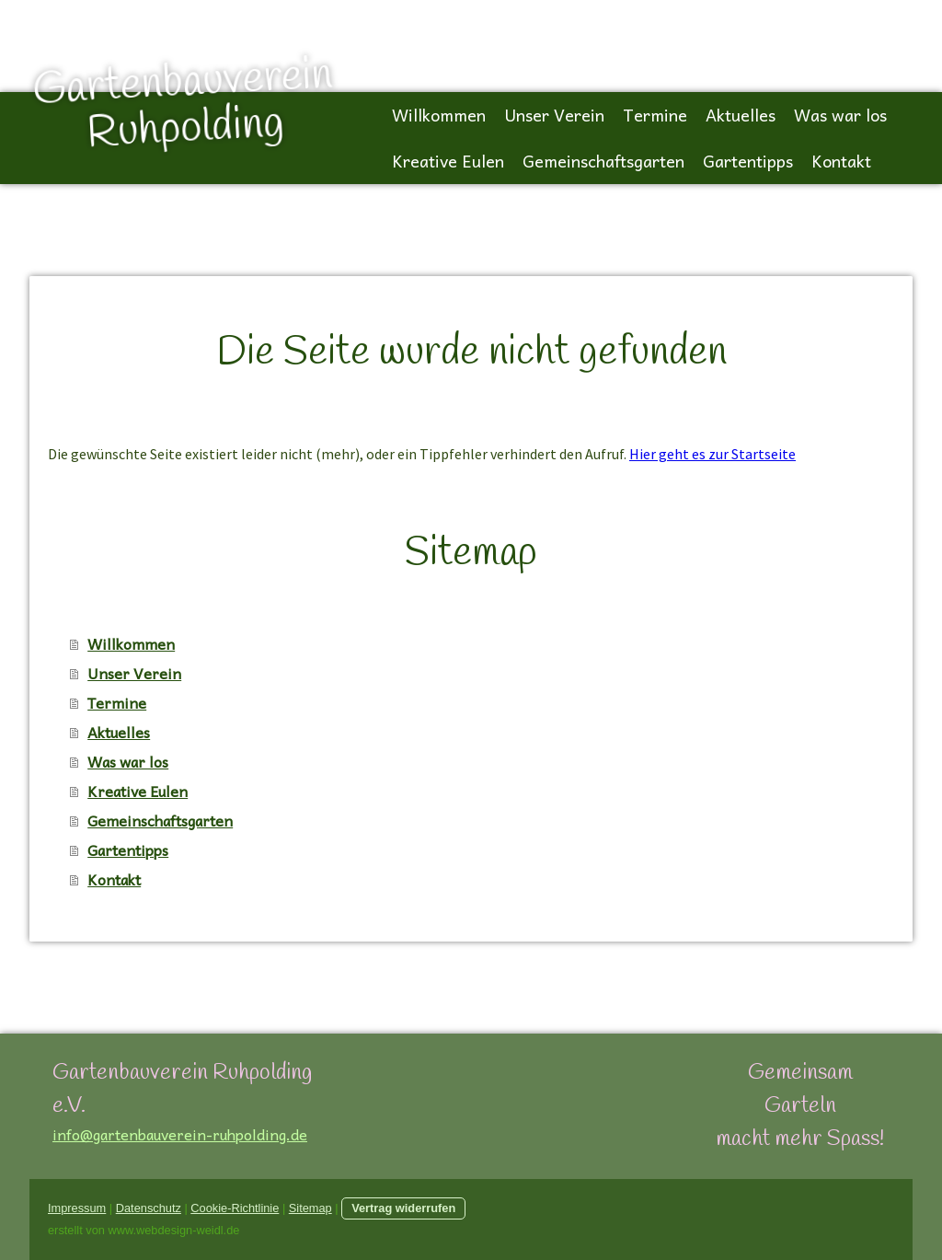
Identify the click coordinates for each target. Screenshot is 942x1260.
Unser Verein (554, 114)
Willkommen (439, 114)
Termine (655, 114)
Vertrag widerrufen (403, 1208)
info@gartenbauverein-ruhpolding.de (179, 1134)
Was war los (840, 114)
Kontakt (841, 160)
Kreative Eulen (448, 160)
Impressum (77, 1208)
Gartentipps (748, 160)
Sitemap (310, 1208)
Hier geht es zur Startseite (712, 454)
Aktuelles (740, 114)
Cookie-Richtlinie (234, 1208)
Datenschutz (148, 1208)
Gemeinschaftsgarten (603, 160)
